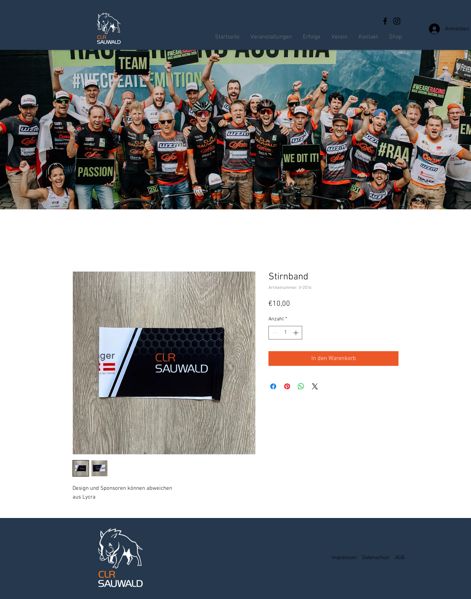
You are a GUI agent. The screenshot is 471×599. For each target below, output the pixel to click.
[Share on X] (315, 386)
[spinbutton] (285, 332)
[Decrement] (274, 332)
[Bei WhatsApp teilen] (301, 386)
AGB (399, 558)
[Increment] (296, 332)
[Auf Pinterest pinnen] (287, 386)
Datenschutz (376, 558)
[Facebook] (385, 21)
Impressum (344, 558)
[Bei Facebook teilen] (273, 386)
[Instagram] (396, 21)
